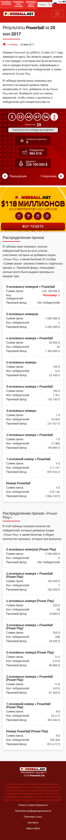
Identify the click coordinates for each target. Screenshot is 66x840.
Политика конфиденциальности (33, 811)
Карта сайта (33, 828)
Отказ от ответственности (33, 805)
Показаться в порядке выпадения (33, 130)
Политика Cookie (33, 816)
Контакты (33, 822)
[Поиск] (44, 4)
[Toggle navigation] (57, 13)
